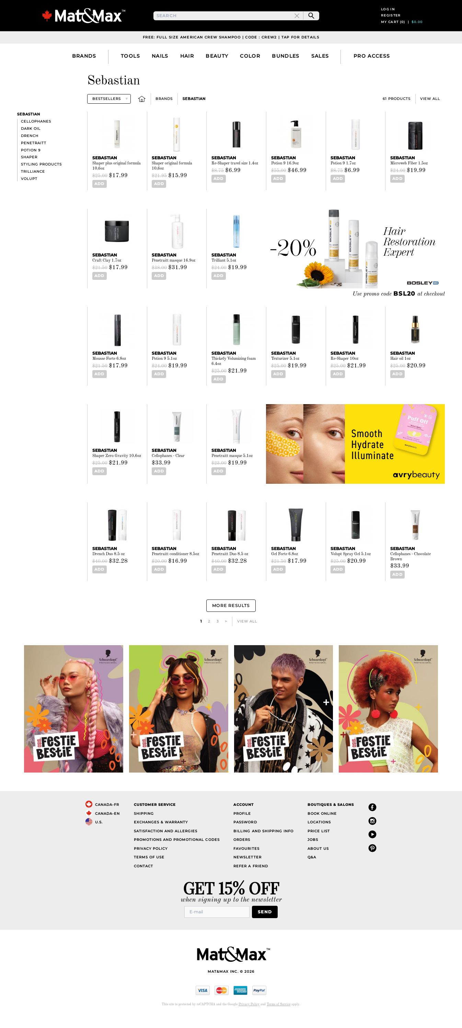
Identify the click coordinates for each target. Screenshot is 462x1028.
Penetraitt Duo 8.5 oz (229, 569)
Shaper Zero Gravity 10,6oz (116, 470)
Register (391, 23)
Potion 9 (31, 165)
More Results (231, 619)
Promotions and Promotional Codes (177, 852)
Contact (143, 878)
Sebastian (194, 114)
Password (245, 835)
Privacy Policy (151, 861)
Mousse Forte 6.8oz (109, 374)
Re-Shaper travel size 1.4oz (234, 179)
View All (430, 114)
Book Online (322, 826)
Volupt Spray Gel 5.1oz (351, 569)
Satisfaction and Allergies (166, 843)
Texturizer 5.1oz (285, 374)
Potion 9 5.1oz (164, 374)
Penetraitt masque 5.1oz (232, 470)
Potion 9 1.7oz (343, 179)
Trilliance (33, 187)
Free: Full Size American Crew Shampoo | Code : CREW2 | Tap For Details (231, 52)
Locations (319, 835)
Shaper (29, 172)
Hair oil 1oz (400, 374)
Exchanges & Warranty (161, 835)
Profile (242, 826)
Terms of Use (149, 870)
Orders (241, 852)
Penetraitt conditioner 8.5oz (175, 569)
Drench (29, 151)
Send (267, 924)
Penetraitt (33, 158)
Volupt (29, 194)
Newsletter (247, 870)
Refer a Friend (250, 878)
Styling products (41, 180)
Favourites (246, 861)
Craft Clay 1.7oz (106, 276)
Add (98, 199)
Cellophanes (36, 137)
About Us (318, 861)
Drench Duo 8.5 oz (108, 569)
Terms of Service (278, 1015)
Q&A (312, 870)
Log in (388, 17)
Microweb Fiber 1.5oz (409, 179)
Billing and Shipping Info (263, 843)
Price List (319, 843)
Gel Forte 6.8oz (284, 569)
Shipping (144, 826)
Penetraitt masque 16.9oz (173, 276)
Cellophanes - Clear (168, 470)
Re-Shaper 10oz (344, 374)
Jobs (313, 852)
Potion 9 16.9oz (285, 179)
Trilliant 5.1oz (223, 276)
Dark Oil (31, 144)
